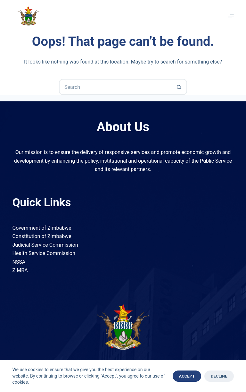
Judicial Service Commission (45, 245)
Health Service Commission (43, 253)
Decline (219, 376)
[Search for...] (115, 87)
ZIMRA (20, 270)
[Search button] (179, 87)
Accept (187, 376)
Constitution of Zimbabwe (41, 236)
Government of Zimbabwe (41, 228)
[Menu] (231, 16)
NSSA (18, 262)
